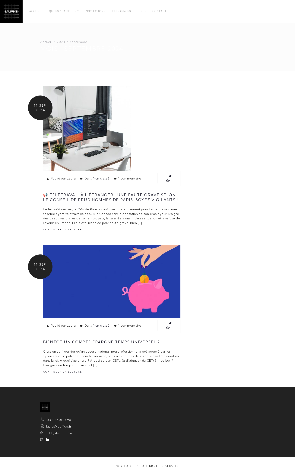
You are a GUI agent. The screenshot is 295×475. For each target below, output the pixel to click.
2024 (61, 42)
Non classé (101, 178)
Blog (142, 11)
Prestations (95, 11)
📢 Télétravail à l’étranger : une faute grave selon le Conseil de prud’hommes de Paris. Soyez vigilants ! (110, 197)
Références (121, 11)
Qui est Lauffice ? (64, 11)
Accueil (35, 11)
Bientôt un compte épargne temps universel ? (101, 342)
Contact (159, 11)
